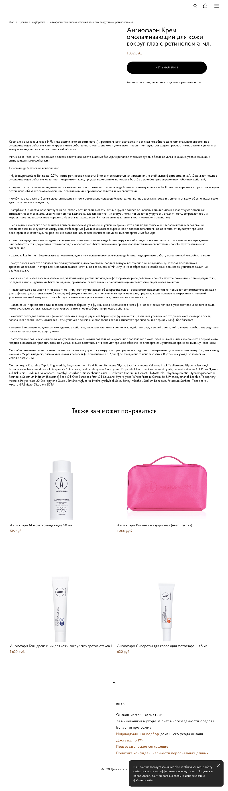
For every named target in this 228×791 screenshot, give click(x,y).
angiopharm (38, 22)
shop (11, 22)
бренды (23, 22)
